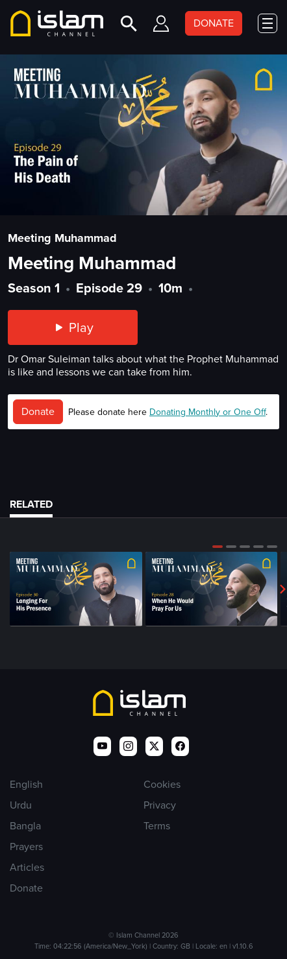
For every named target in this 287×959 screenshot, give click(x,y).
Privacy (160, 805)
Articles (27, 867)
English (26, 784)
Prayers (26, 846)
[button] (217, 546)
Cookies (162, 784)
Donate (38, 411)
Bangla (25, 825)
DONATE (213, 23)
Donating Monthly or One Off (207, 412)
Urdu (21, 805)
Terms (157, 825)
